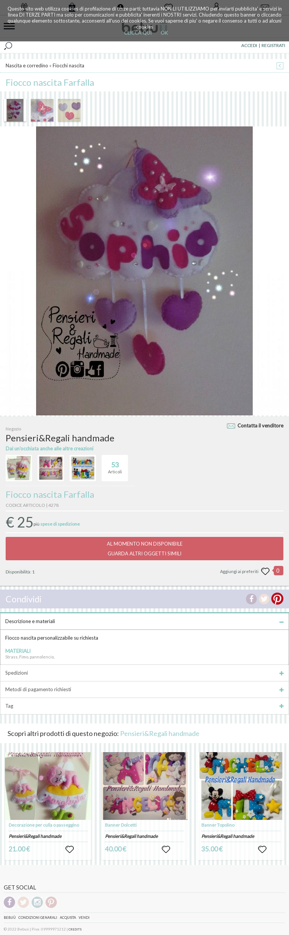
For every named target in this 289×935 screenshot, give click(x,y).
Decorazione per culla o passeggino (44, 825)
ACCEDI (249, 45)
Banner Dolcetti (121, 825)
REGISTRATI (273, 45)
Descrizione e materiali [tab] (144, 621)
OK (164, 33)
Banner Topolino (217, 825)
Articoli (115, 464)
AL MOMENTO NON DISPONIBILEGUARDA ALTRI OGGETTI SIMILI (145, 548)
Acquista (68, 917)
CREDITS (75, 929)
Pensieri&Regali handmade (159, 733)
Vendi (84, 917)
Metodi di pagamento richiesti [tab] (144, 689)
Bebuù (10, 917)
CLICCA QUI (138, 33)
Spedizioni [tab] (144, 673)
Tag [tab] (144, 706)
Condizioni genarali (37, 917)
